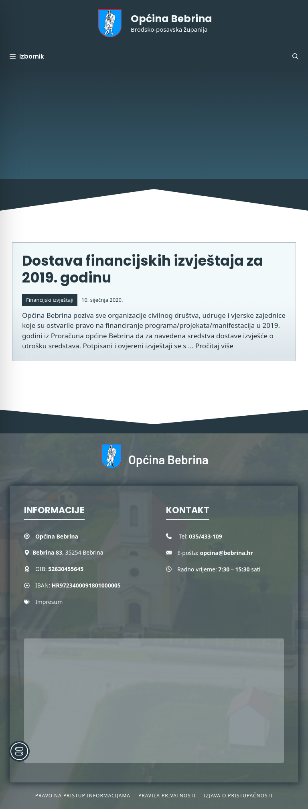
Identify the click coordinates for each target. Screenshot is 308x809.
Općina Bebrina (171, 19)
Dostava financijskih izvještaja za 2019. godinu (142, 269)
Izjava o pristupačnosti (238, 795)
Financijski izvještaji (49, 299)
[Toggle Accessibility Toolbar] (19, 751)
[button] (295, 57)
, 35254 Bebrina (67, 552)
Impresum (49, 602)
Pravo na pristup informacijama (82, 795)
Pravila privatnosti (167, 795)
